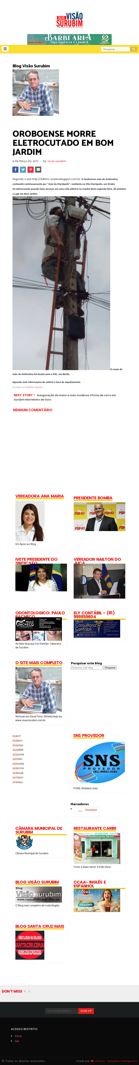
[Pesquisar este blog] (87, 668)
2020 (18, 764)
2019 (18, 768)
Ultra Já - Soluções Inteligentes (116, 1061)
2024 (17, 745)
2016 (17, 782)
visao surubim (57, 161)
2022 (18, 754)
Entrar (18, 1036)
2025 (17, 740)
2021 (17, 759)
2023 (17, 750)
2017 (17, 777)
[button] (5, 48)
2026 (16, 736)
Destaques (86, 811)
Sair (17, 1041)
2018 (17, 773)
